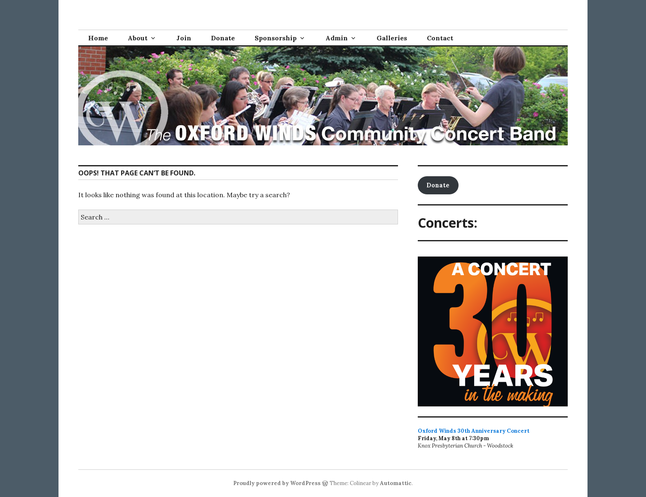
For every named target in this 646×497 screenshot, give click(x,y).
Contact (440, 38)
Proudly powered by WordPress (277, 483)
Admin (336, 38)
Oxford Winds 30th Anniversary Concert (473, 430)
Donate (223, 38)
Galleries (392, 38)
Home (98, 38)
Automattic (396, 483)
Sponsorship (276, 38)
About (137, 38)
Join (183, 38)
